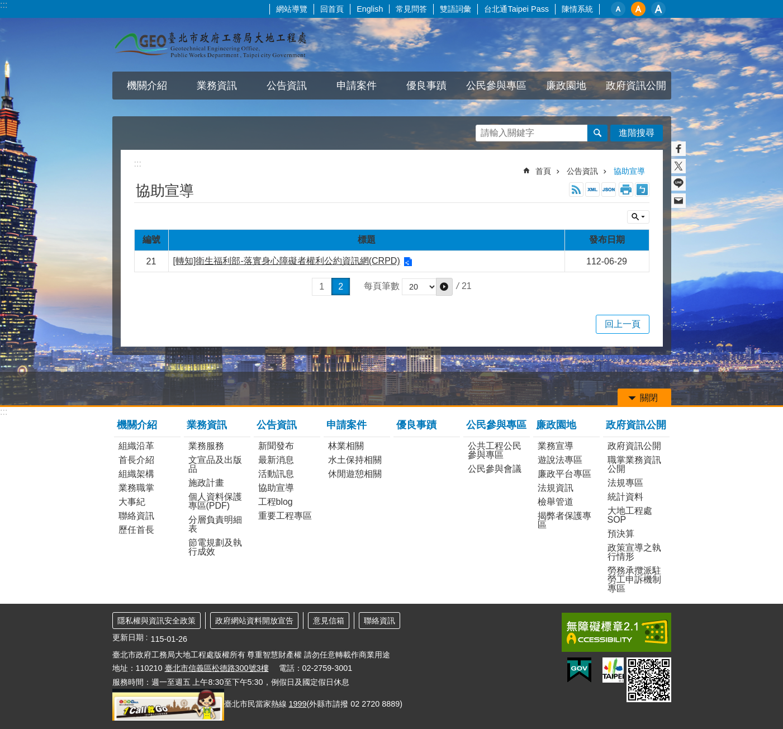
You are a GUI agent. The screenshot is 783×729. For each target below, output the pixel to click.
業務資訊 (217, 85)
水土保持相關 (355, 460)
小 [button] (618, 9)
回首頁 (332, 8)
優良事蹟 (426, 85)
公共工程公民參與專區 (494, 450)
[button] (444, 287)
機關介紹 (147, 85)
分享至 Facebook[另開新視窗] (678, 148)
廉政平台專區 (564, 474)
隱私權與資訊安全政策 (156, 620)
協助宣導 (629, 171)
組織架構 (136, 474)
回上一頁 (622, 324)
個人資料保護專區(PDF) (215, 501)
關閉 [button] (638, 217)
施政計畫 (206, 482)
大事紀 (131, 501)
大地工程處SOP (630, 515)
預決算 (621, 533)
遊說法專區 (560, 460)
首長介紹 (136, 460)
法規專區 (625, 482)
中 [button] (638, 9)
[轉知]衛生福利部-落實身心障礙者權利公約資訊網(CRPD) (286, 261)
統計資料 (625, 496)
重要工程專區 (285, 515)
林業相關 (346, 446)
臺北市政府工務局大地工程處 (210, 44)
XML (592, 189)
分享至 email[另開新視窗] (678, 200)
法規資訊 (555, 488)
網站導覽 (291, 8)
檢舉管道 (555, 501)
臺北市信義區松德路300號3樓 (217, 668)
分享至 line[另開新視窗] (678, 183)
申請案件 (356, 85)
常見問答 (411, 8)
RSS (576, 189)
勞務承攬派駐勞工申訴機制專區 (634, 579)
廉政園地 (566, 85)
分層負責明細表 (215, 524)
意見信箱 (328, 620)
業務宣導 (555, 446)
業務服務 (206, 446)
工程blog (275, 501)
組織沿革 (136, 446)
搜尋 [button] (597, 133)
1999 (298, 703)
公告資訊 (287, 85)
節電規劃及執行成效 (215, 547)
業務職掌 (136, 488)
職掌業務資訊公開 (634, 464)
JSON (608, 189)
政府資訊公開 (636, 85)
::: (3, 5)
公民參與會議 (494, 469)
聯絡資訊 (136, 515)
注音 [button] (642, 189)
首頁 (543, 171)
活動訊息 (276, 474)
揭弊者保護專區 (564, 520)
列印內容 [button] (626, 189)
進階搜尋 (636, 133)
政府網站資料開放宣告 (254, 620)
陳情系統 (577, 8)
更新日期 (128, 637)
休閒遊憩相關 (355, 474)
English (370, 8)
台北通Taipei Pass (516, 8)
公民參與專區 (496, 85)
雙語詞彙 (455, 8)
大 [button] (658, 9)
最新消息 (276, 460)
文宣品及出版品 (215, 464)
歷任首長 (136, 529)
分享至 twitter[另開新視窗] (678, 166)
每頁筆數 (382, 286)
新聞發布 (276, 446)
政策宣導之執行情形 (634, 552)
